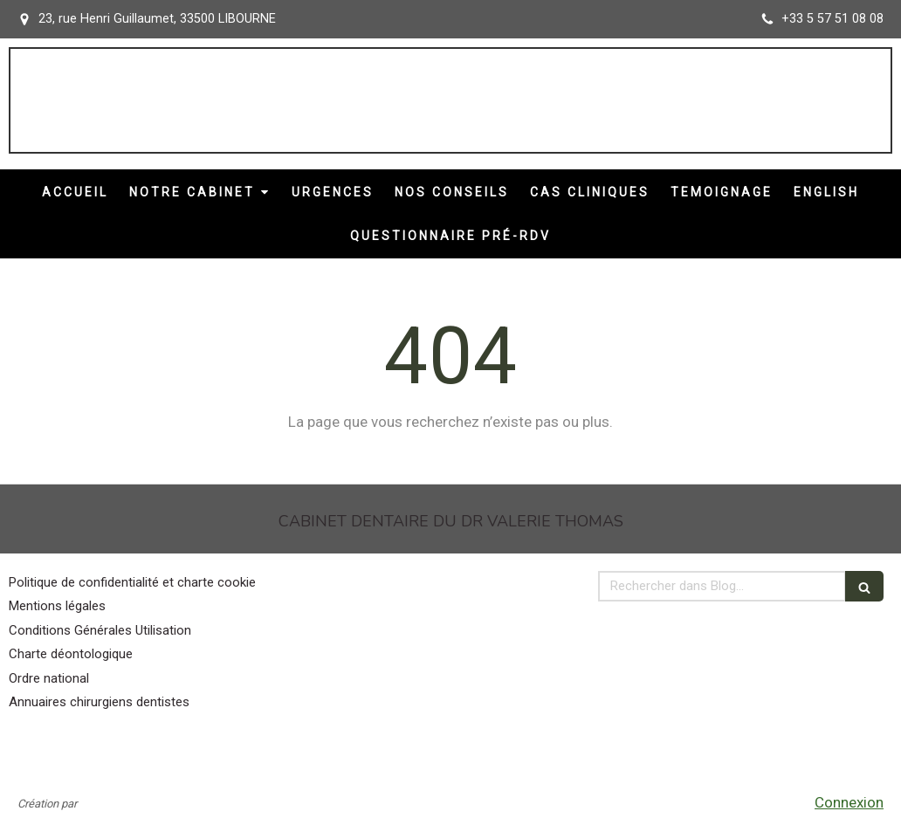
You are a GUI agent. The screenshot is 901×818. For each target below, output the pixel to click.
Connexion (849, 802)
